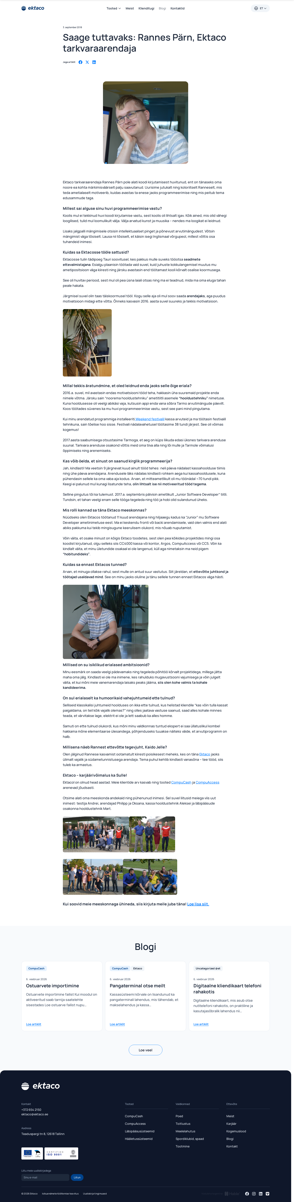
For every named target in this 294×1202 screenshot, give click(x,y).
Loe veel (145, 1050)
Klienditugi (146, 8)
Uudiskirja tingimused (95, 1193)
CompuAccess (207, 782)
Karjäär (231, 1124)
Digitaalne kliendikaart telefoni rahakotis (227, 988)
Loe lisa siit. (198, 904)
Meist (130, 8)
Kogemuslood (236, 1131)
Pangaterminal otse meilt (137, 985)
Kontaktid (178, 8)
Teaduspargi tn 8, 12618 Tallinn (43, 1134)
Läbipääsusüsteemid (139, 1131)
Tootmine (183, 1146)
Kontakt (232, 1146)
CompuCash (181, 782)
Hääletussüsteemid (139, 1139)
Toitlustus (183, 1124)
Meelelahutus (185, 1131)
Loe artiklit (33, 1024)
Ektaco (204, 754)
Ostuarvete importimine (52, 985)
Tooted (114, 8)
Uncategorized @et (208, 968)
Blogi (162, 8)
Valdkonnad (183, 1104)
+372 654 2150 (31, 1110)
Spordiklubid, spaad (190, 1139)
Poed (179, 1116)
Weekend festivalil (150, 419)
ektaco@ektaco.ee (34, 1114)
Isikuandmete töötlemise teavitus (60, 1193)
